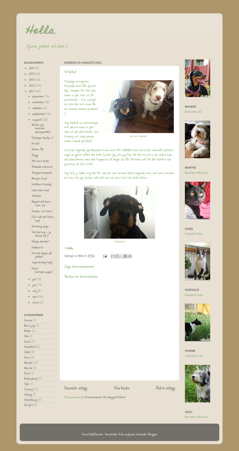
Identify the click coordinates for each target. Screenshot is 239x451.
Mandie (28, 363)
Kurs (27, 358)
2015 (32, 68)
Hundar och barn (42, 211)
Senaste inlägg (75, 388)
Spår (27, 384)
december (38, 97)
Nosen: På (37, 149)
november (38, 102)
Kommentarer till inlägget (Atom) (105, 397)
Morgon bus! (39, 179)
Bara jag (29, 326)
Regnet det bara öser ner (41, 203)
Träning (28, 389)
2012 (32, 86)
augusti (37, 120)
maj (35, 291)
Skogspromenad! (41, 173)
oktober (37, 108)
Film (26, 336)
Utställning (30, 400)
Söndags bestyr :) (42, 138)
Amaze (28, 320)
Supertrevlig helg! (42, 263)
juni (34, 285)
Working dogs (40, 226)
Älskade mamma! (42, 167)
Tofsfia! (36, 196)
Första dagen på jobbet (42, 255)
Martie (28, 368)
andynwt (130, 434)
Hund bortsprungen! (42, 270)
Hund (27, 342)
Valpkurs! (37, 247)
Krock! (35, 144)
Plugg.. (35, 155)
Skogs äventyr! (40, 242)
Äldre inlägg (165, 388)
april (35, 297)
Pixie (26, 373)
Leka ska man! (40, 190)
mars (36, 302)
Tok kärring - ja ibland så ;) (41, 234)
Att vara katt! (40, 161)
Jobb (27, 352)
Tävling (28, 395)
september (39, 114)
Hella (40, 31)
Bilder (27, 331)
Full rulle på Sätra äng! (43, 219)
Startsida (121, 388)
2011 (32, 91)
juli (34, 279)
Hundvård (29, 347)
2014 (32, 74)
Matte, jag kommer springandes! (41, 128)
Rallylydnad (30, 379)
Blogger (152, 434)
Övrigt (27, 405)
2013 (32, 80)
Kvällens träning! (42, 184)
